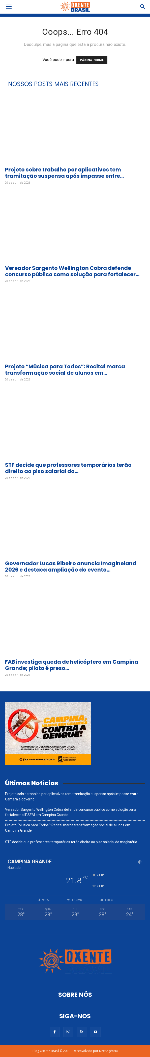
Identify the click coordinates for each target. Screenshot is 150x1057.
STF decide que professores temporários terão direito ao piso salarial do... (68, 468)
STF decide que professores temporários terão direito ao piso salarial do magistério (71, 842)
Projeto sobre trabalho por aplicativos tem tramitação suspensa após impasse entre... (64, 173)
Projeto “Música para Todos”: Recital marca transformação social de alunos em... (65, 369)
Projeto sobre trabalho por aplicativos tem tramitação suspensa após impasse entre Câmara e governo (71, 796)
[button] (9, 7)
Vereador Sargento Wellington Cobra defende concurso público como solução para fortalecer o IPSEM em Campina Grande (70, 812)
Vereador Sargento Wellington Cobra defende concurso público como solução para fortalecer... (72, 271)
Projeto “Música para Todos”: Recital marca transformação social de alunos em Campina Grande (67, 827)
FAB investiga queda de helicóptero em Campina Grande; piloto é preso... (71, 665)
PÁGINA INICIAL (92, 60)
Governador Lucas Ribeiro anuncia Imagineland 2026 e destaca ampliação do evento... (70, 566)
